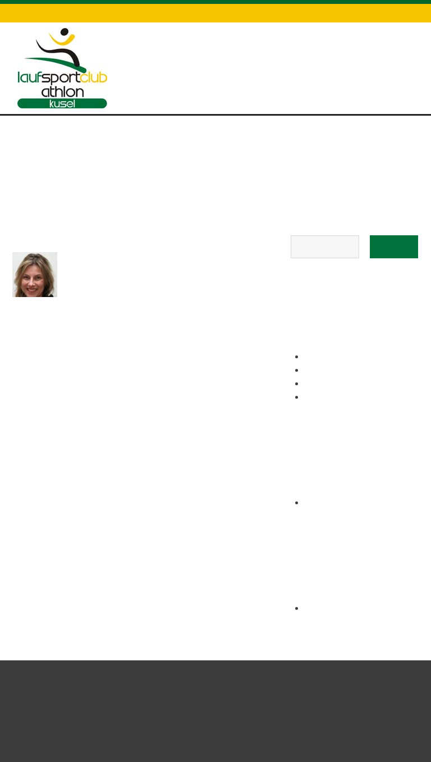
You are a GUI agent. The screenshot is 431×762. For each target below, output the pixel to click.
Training (270, 63)
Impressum (384, 12)
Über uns (377, 63)
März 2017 (324, 503)
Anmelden (324, 608)
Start (179, 53)
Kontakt (264, 12)
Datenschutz (322, 12)
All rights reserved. (383, 704)
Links (225, 12)
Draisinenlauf (221, 63)
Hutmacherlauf (323, 63)
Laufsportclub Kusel (278, 704)
